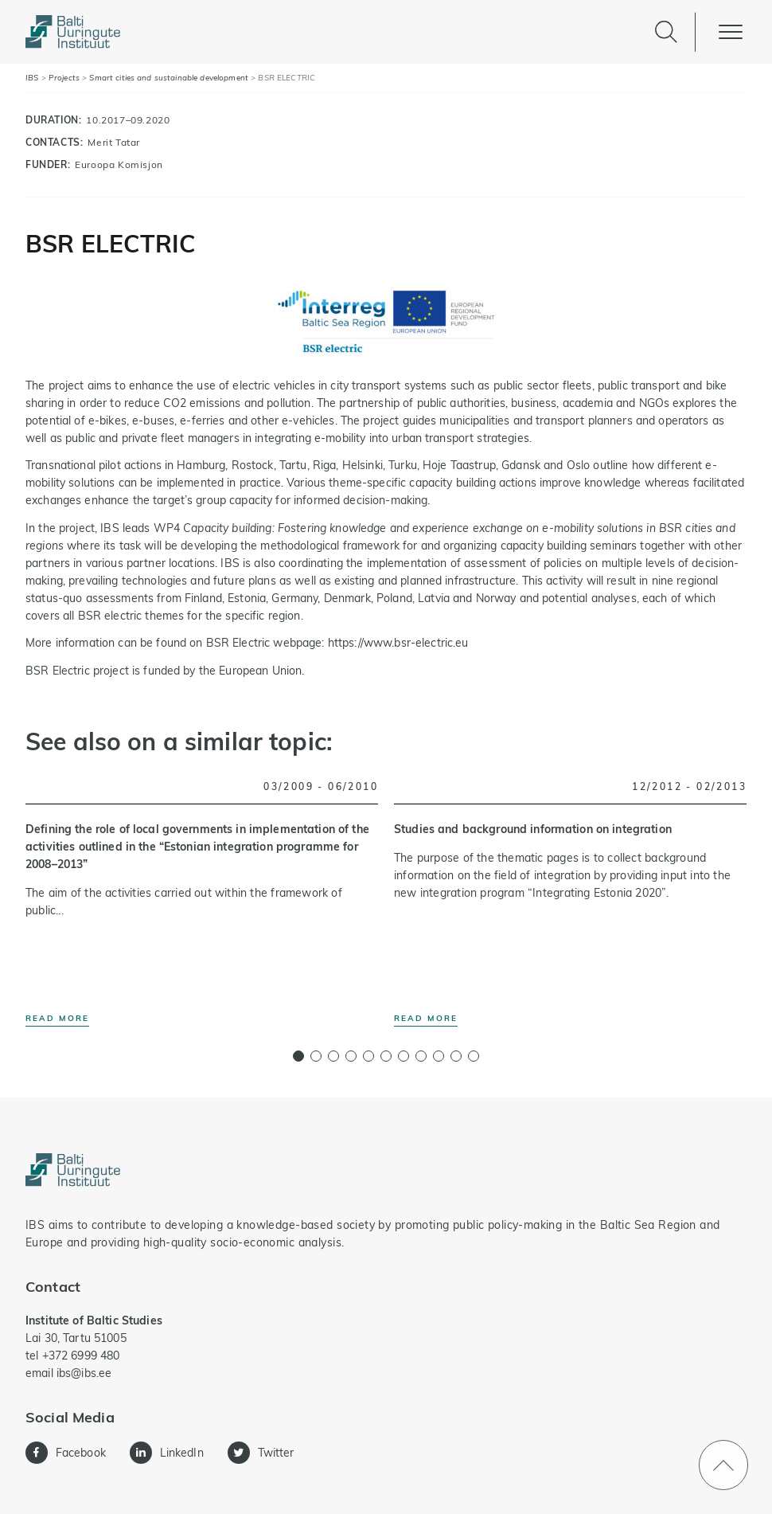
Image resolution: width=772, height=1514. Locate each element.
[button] (298, 1056)
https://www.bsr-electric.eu (398, 643)
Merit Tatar (114, 142)
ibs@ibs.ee (84, 1373)
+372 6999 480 (81, 1355)
